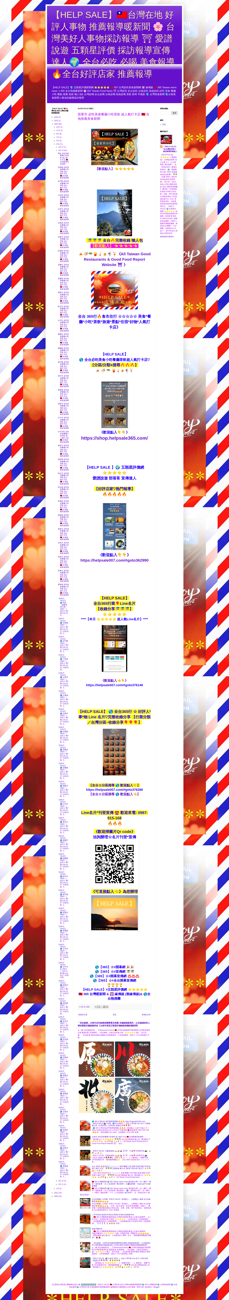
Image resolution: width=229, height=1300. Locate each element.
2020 (56, 1196)
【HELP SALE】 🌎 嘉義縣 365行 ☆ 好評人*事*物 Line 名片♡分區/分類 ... (63, 1096)
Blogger (156, 1287)
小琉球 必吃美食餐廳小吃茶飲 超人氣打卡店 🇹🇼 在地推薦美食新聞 (63, 200)
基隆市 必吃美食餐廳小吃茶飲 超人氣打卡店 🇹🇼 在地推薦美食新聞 (63, 297)
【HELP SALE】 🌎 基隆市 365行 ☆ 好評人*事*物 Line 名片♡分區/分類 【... (63, 789)
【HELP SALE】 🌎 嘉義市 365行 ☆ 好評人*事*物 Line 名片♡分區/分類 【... (63, 1078)
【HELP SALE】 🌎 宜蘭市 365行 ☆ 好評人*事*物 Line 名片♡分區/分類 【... (63, 752)
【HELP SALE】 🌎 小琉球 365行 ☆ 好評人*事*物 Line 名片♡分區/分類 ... (63, 662)
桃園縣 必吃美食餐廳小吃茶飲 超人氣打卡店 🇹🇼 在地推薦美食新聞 (63, 353)
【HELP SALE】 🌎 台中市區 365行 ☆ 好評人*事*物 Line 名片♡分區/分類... (63, 970)
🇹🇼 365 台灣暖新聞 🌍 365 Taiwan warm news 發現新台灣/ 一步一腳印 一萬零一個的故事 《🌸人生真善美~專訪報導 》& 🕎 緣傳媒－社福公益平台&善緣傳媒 (121, 1184)
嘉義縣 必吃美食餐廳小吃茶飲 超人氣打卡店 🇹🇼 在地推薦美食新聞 (63, 520)
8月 (57, 134)
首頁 (114, 1015)
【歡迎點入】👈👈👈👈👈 (114, 169)
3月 (57, 144)
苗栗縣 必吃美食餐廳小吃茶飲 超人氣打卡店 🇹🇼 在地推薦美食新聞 (63, 395)
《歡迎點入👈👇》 (114, 680)
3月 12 (61, 1181)
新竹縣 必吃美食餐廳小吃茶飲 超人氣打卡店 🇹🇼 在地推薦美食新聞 (63, 367)
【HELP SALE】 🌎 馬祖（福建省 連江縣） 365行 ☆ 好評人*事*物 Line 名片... (63, 606)
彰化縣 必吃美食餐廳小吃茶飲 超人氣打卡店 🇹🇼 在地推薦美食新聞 (63, 492)
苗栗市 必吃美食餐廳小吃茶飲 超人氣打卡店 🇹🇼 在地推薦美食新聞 (63, 409)
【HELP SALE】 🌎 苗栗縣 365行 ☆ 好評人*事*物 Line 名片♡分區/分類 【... (63, 933)
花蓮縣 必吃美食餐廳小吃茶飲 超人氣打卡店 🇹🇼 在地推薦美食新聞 (63, 256)
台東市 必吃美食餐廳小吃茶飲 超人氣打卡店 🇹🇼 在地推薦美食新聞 (63, 214)
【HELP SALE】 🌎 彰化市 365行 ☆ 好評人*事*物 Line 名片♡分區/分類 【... (63, 1024)
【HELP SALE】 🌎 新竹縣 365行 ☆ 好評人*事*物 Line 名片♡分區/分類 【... (63, 897)
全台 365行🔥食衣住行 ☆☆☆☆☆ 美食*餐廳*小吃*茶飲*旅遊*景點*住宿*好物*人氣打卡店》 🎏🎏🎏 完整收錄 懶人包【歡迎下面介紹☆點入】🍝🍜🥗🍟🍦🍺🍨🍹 (121, 1168)
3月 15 (61, 150)
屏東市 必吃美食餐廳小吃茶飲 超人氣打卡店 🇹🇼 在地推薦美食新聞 (63, 576)
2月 (57, 1189)
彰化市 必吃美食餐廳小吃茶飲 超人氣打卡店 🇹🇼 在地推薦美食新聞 (63, 478)
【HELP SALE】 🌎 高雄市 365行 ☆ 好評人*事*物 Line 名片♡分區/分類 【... (63, 1133)
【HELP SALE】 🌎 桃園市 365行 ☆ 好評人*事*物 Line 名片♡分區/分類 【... (63, 843)
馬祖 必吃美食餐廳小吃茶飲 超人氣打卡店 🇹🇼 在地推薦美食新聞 (63, 158)
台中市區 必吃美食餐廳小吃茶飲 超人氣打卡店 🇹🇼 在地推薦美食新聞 (63, 437)
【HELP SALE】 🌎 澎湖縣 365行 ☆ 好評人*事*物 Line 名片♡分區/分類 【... (63, 626)
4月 (57, 141)
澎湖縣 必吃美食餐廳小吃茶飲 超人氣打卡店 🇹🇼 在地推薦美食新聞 (63, 172)
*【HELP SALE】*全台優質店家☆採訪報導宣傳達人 (170, 149)
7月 (57, 137)
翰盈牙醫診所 (97, 1229)
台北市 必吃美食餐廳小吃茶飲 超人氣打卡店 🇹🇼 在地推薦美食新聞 (63, 325)
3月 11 (61, 1184)
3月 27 (61, 147)
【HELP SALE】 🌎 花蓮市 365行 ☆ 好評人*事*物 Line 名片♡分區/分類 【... (63, 716)
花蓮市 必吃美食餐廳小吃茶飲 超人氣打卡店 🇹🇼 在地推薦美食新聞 (63, 242)
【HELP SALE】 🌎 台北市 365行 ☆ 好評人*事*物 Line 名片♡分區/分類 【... (63, 807)
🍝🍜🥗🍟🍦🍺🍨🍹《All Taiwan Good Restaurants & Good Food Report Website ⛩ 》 (114, 259)
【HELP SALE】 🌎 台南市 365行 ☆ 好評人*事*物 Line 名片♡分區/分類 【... (63, 1115)
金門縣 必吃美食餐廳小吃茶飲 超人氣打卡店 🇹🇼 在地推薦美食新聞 (63, 186)
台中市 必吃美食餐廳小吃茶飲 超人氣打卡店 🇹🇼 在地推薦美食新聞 (63, 423)
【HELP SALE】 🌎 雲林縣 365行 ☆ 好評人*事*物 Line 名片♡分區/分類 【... (63, 1060)
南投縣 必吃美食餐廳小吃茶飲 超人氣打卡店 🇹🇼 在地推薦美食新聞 (63, 464)
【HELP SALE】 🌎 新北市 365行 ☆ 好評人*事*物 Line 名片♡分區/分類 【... (63, 825)
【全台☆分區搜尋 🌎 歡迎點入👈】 (114, 794)
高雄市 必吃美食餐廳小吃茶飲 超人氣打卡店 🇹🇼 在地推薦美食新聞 (63, 562)
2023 (56, 121)
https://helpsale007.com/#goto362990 (114, 560)
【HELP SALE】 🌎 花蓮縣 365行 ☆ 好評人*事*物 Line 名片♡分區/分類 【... (63, 734)
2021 (56, 1193)
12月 (58, 127)
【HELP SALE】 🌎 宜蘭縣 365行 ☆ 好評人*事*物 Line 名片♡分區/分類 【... (63, 770)
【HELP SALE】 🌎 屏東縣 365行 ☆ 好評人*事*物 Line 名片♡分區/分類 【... (63, 1169)
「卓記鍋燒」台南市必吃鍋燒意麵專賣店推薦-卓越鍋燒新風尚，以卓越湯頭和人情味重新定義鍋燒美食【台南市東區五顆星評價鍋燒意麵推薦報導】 (121, 1244)
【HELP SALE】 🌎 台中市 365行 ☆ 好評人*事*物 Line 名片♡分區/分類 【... (63, 952)
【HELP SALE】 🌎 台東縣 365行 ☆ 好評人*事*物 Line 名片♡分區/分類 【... (63, 698)
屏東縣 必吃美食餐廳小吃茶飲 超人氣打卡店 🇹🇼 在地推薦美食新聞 (63, 589)
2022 (56, 124)
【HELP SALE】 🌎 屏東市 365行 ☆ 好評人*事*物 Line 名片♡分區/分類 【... (63, 1151)
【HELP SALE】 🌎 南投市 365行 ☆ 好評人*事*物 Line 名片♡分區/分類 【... (63, 988)
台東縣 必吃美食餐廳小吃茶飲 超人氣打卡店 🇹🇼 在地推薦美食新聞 (63, 228)
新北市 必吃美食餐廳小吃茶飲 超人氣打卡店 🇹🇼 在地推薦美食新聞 (63, 311)
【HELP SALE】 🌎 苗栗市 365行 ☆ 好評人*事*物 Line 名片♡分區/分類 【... (63, 915)
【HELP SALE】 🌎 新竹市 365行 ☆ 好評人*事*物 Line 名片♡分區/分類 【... (63, 879)
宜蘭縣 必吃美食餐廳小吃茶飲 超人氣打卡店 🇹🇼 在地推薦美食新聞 (63, 284)
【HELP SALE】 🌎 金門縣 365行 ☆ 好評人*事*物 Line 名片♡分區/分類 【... (63, 644)
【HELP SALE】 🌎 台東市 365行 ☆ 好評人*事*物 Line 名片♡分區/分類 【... (63, 680)
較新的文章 (82, 1015)
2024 (56, 117)
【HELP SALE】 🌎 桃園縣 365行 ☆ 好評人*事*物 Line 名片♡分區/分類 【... (63, 861)
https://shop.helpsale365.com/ (114, 438)
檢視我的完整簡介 (167, 237)
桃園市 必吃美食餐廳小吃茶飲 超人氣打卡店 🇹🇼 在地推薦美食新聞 (63, 339)
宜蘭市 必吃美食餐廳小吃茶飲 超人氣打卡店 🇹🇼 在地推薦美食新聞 (63, 270)
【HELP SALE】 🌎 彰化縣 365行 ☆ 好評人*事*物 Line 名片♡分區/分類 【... (63, 1042)
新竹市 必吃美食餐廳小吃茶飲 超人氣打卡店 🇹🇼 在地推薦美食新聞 (63, 381)
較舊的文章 (146, 1015)
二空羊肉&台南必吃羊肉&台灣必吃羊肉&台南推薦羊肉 (113, 1215)
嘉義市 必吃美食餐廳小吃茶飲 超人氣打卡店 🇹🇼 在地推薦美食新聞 (63, 534)
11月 (58, 130)
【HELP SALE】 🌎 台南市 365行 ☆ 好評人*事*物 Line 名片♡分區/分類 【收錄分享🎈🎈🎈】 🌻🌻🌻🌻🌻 (120, 1259)
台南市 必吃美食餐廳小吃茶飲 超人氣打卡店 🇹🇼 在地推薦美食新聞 (117, 1137)
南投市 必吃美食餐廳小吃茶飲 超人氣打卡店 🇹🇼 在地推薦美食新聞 (63, 450)
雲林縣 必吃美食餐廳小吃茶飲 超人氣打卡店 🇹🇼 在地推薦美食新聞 (63, 506)
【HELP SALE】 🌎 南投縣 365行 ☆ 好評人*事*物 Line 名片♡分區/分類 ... (63, 1006)
